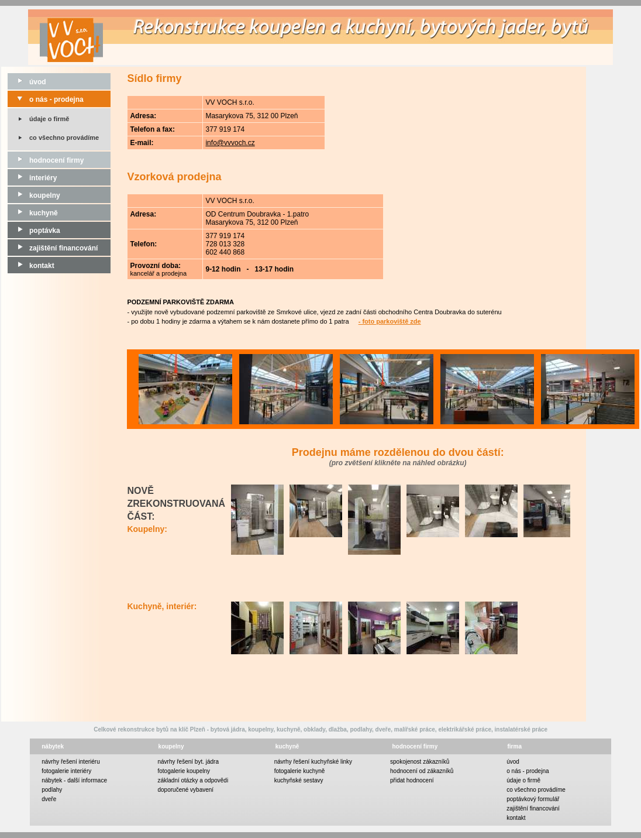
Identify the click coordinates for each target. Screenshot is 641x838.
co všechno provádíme (64, 137)
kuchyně (33, 213)
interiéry (32, 178)
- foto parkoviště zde (390, 321)
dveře (49, 799)
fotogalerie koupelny (184, 771)
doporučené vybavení (186, 790)
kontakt (31, 266)
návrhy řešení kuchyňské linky (313, 761)
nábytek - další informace (74, 780)
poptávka (34, 230)
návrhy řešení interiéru (71, 761)
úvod (27, 82)
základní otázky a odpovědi (193, 780)
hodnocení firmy (46, 160)
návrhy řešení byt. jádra (188, 761)
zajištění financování (53, 248)
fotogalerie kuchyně (299, 771)
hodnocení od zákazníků (421, 771)
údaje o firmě (49, 118)
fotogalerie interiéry (66, 771)
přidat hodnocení (412, 780)
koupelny (34, 195)
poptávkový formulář (532, 799)
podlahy (52, 790)
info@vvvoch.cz (229, 143)
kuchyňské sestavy (298, 780)
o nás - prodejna (46, 99)
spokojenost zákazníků (419, 761)
